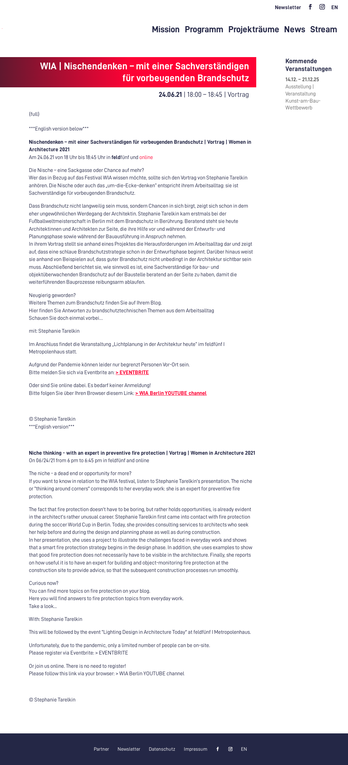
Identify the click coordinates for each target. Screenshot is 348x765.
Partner (101, 749)
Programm (204, 29)
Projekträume (253, 29)
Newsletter (288, 7)
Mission (166, 29)
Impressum (195, 749)
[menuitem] (334, 9)
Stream (323, 29)
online (145, 157)
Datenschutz (162, 749)
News (294, 29)
